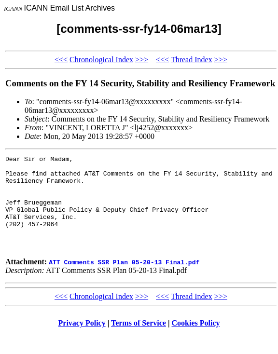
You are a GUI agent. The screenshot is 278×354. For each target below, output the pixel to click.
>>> (141, 59)
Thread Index (191, 59)
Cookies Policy (196, 342)
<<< (61, 59)
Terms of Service (138, 342)
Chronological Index (101, 59)
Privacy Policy (82, 342)
